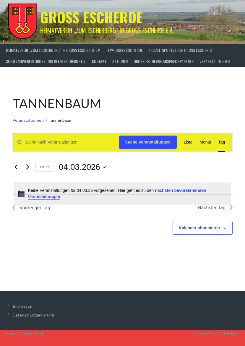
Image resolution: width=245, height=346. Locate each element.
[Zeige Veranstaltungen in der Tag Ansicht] (221, 142)
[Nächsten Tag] (27, 167)
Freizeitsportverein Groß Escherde (180, 50)
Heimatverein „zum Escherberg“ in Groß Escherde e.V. (53, 50)
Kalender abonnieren (199, 227)
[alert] (122, 193)
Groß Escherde (91, 16)
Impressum (23, 306)
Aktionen (120, 61)
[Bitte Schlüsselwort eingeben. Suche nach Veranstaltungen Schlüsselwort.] (66, 142)
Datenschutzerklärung (33, 314)
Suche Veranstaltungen (148, 142)
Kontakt (99, 61)
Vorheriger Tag (31, 207)
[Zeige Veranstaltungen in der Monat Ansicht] (205, 142)
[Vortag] (16, 167)
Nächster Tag (215, 207)
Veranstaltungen (214, 61)
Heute (45, 167)
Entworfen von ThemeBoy (217, 333)
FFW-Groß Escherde (124, 50)
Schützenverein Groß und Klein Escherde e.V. (46, 61)
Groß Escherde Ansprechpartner (164, 61)
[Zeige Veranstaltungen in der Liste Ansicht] (188, 142)
